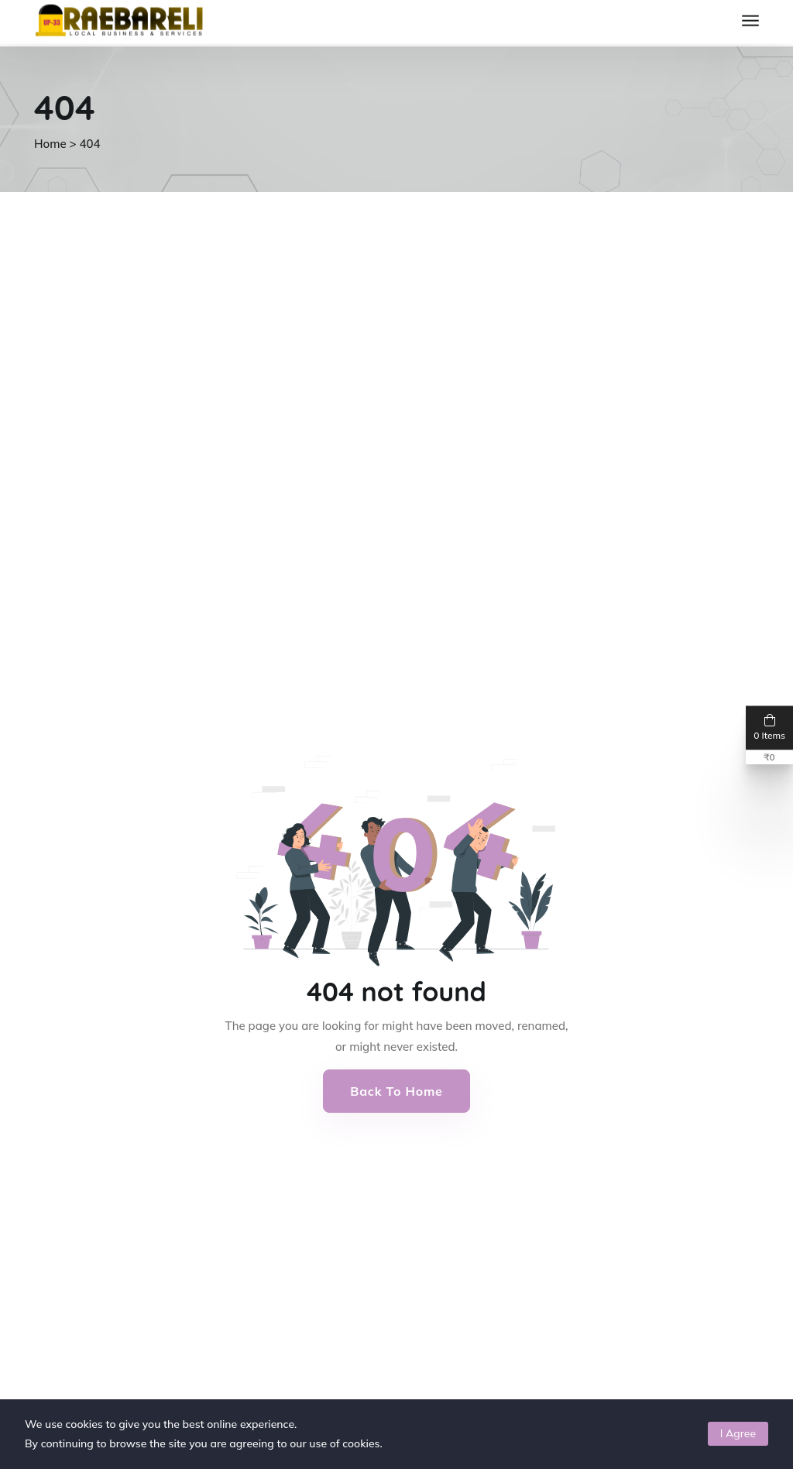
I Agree (738, 1433)
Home (50, 143)
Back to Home (396, 1091)
